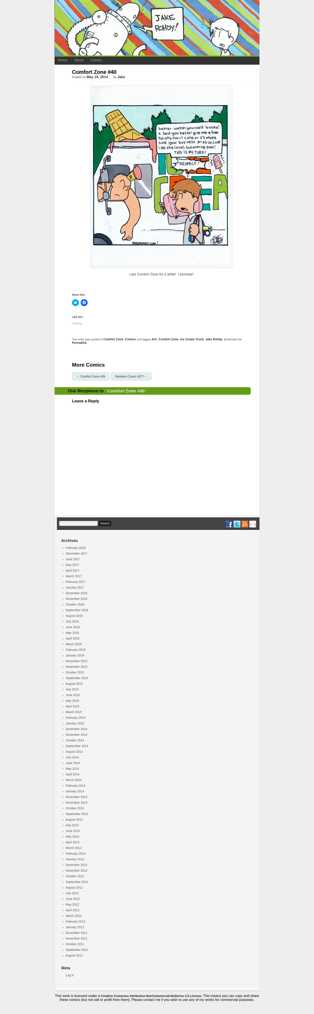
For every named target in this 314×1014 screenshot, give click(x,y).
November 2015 (76, 666)
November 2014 (76, 734)
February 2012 (75, 921)
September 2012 (77, 882)
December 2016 (76, 593)
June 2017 (73, 559)
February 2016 (75, 649)
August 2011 (74, 955)
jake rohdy (213, 339)
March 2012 (74, 916)
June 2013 (73, 831)
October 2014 (75, 740)
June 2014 (73, 763)
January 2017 (75, 587)
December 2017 (76, 553)
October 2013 (75, 808)
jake (121, 77)
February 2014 (75, 785)
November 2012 (76, 870)
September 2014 (77, 746)
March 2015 (74, 712)
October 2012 (75, 876)
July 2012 (72, 893)
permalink (79, 342)
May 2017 (72, 565)
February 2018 (75, 548)
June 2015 (73, 695)
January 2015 (75, 723)
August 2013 (74, 819)
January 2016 (75, 655)
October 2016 (75, 604)
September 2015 (77, 678)
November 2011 (76, 938)
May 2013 (72, 836)
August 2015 (74, 683)
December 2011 (76, 933)
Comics (96, 60)
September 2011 (77, 950)
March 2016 (74, 644)
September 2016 (77, 610)
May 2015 (72, 700)
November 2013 (76, 802)
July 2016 (72, 621)
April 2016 (72, 638)
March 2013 (74, 848)
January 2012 (75, 927)
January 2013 (75, 859)
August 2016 (74, 616)
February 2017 (75, 582)
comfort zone (169, 339)
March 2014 (74, 780)
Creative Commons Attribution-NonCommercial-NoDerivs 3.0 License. (151, 996)
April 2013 (72, 842)
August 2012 (74, 887)
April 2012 (72, 910)
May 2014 (72, 768)
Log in (70, 975)
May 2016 (72, 632)
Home (62, 60)
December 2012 (76, 865)
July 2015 (72, 689)
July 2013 (72, 825)
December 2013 (76, 797)
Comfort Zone (113, 339)
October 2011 (75, 944)
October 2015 (75, 672)
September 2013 (77, 814)
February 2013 (75, 853)
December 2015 (76, 661)
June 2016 (73, 627)
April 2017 (72, 570)
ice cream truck (192, 339)
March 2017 (74, 576)
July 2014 (72, 757)
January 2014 (75, 791)
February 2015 (75, 717)
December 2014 (76, 729)
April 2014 (72, 774)
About (79, 60)
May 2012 (72, 904)
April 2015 (72, 706)
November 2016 (76, 599)
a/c (154, 339)
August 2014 (74, 751)
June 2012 (73, 899)
